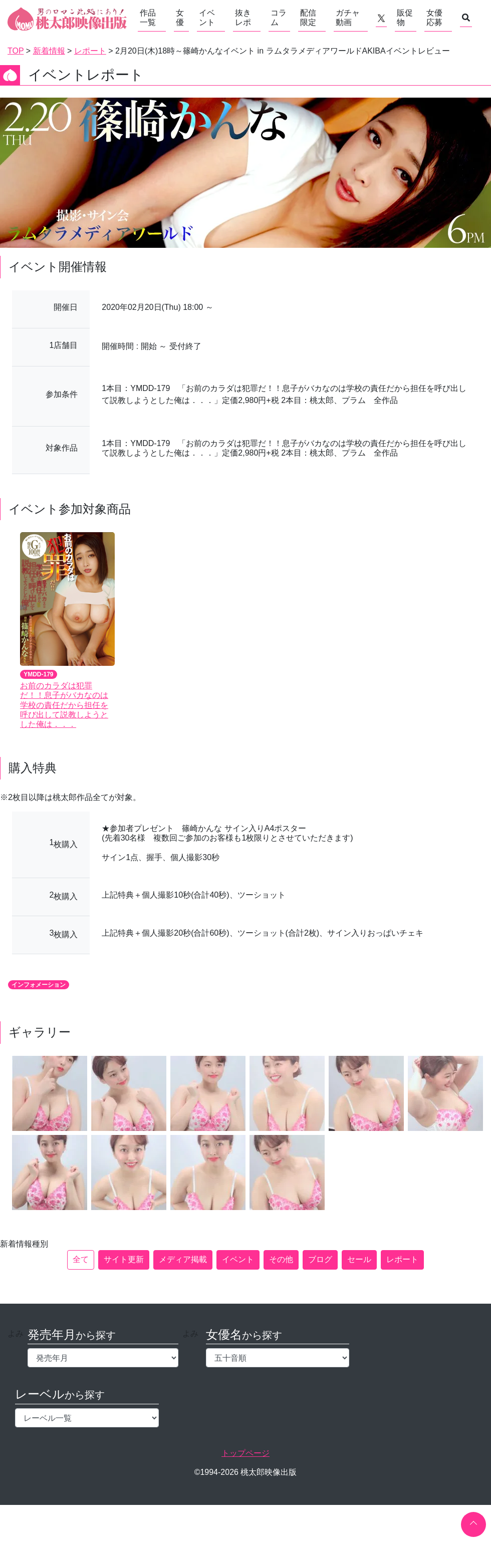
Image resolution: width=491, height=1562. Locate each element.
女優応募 (434, 18)
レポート (402, 1259)
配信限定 (308, 18)
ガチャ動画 (348, 18)
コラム (279, 18)
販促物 (405, 18)
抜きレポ (243, 18)
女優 (180, 18)
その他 (281, 1259)
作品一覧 (148, 18)
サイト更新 (124, 1259)
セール (359, 1259)
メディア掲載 (183, 1259)
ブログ (320, 1259)
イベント (207, 18)
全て (81, 1259)
